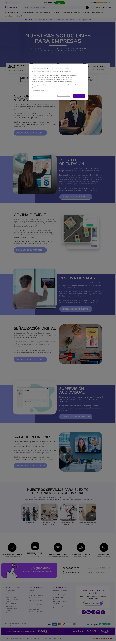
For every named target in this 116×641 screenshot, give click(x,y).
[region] (58, 82)
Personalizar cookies (63, 96)
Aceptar (79, 96)
